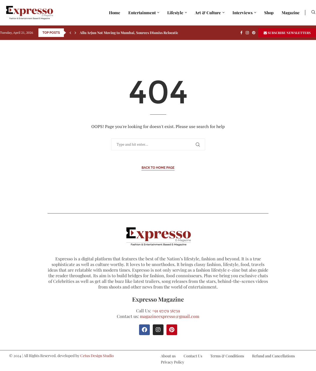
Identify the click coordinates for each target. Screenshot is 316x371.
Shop (269, 12)
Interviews (243, 12)
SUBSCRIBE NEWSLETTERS (287, 33)
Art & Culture (208, 12)
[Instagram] (247, 33)
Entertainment (142, 12)
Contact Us (193, 355)
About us (168, 355)
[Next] (75, 32)
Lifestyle (175, 12)
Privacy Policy (172, 362)
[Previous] (70, 32)
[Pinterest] (254, 33)
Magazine (291, 12)
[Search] (313, 12)
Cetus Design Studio (97, 355)
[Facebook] (241, 33)
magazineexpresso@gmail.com (169, 316)
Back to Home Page (158, 168)
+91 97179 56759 (166, 310)
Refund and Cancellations (273, 355)
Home (114, 12)
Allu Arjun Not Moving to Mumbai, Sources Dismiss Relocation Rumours (138, 32)
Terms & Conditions (227, 355)
